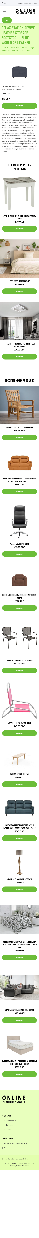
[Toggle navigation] (4, 11)
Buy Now (19, 106)
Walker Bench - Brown (19, 774)
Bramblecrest (11, 1121)
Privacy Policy (15, 1166)
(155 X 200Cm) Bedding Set (19, 281)
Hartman (9, 1125)
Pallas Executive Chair (19, 543)
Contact (14, 1163)
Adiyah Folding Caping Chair (19, 723)
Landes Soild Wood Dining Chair (19, 427)
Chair (22, 86)
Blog (7, 1163)
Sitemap (25, 1166)
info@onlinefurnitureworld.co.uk (27, 3)
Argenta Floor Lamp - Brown (19, 879)
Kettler (8, 1129)
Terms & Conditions (26, 1163)
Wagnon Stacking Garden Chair (19, 660)
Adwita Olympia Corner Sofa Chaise (19, 1010)
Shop (7, 20)
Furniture (15, 86)
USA (5, 3)
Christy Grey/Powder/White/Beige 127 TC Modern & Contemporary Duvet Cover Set (19, 944)
